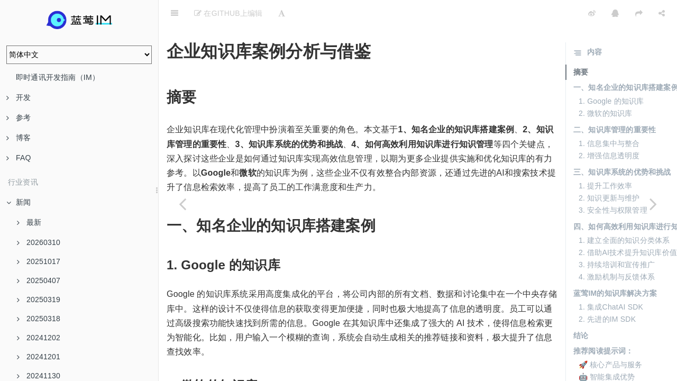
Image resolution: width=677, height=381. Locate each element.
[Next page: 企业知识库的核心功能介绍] (653, 203)
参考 (18, 117)
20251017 (38, 261)
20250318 (38, 318)
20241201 (38, 356)
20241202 (38, 337)
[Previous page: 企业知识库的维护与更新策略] (182, 203)
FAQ (18, 157)
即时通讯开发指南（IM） (57, 77)
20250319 (38, 299)
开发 (18, 97)
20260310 (38, 242)
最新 (29, 222)
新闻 (18, 202)
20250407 (38, 280)
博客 (18, 137)
